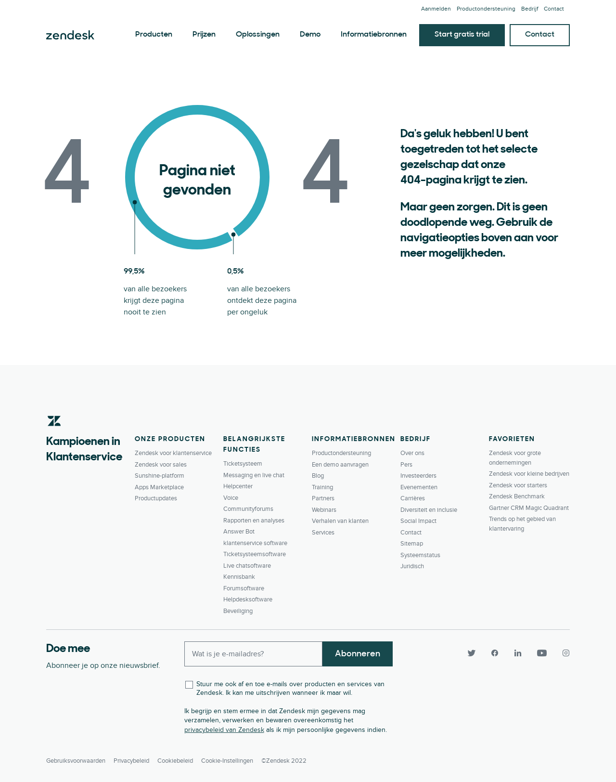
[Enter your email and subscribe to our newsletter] (253, 653)
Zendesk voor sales (161, 465)
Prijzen (204, 35)
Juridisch (412, 566)
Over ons (412, 453)
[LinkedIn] (517, 653)
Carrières (412, 498)
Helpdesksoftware (247, 599)
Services (323, 532)
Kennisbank (239, 577)
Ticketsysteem (242, 464)
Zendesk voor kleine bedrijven (529, 474)
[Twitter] (471, 653)
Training (322, 487)
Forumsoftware (243, 588)
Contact (554, 9)
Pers (406, 465)
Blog (318, 476)
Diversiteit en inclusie (428, 510)
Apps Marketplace (159, 487)
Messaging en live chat (253, 475)
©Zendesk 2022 (284, 761)
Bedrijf (529, 9)
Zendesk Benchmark (517, 496)
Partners (323, 498)
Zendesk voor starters (518, 485)
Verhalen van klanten (340, 521)
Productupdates (156, 498)
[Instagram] (562, 653)
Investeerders (418, 476)
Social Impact (418, 521)
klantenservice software (255, 543)
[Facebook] (494, 653)
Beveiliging (238, 611)
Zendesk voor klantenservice (173, 453)
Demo (310, 35)
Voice (230, 498)
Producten (153, 35)
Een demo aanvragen (340, 465)
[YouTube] (541, 653)
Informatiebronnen (374, 35)
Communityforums (248, 509)
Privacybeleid (131, 761)
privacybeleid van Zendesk (224, 730)
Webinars (324, 510)
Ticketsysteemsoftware (254, 554)
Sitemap (411, 543)
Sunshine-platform (159, 476)
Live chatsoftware (247, 566)
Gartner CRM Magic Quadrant (529, 508)
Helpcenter (238, 486)
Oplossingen (258, 35)
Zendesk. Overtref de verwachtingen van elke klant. (70, 35)
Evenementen (418, 487)
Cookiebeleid (175, 761)
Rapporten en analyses (253, 520)
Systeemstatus (420, 555)
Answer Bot (239, 531)
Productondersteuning (486, 9)
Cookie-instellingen (227, 761)
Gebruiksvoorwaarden (75, 761)
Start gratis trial (462, 35)
